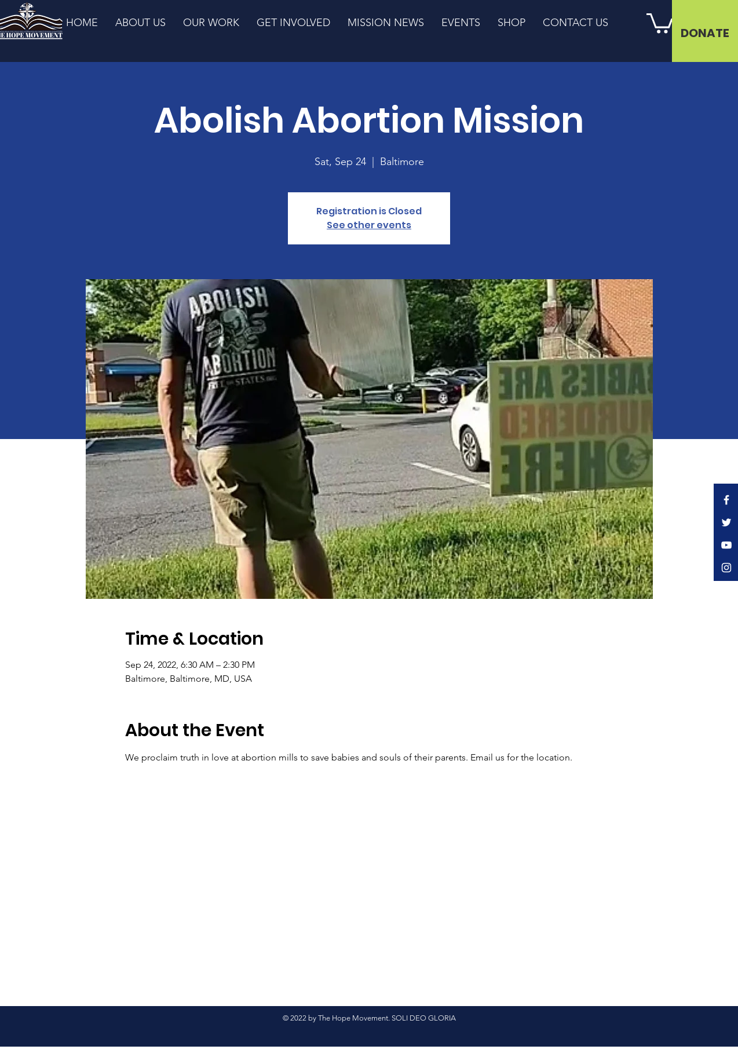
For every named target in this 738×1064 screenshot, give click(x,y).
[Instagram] (726, 567)
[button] (659, 22)
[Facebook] (726, 499)
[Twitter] (726, 522)
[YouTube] (726, 545)
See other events (369, 225)
